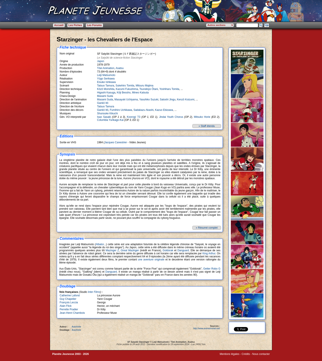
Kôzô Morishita (105, 89)
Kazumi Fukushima (127, 89)
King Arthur (209, 253)
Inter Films (94, 292)
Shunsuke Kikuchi (107, 113)
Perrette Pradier (69, 309)
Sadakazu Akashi (143, 109)
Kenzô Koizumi (185, 99)
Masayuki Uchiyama (126, 99)
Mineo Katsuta (140, 92)
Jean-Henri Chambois (72, 312)
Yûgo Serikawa (106, 78)
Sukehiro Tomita (125, 85)
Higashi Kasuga (106, 92)
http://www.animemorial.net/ (206, 328)
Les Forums (94, 25)
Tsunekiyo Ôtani (148, 89)
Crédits (246, 354)
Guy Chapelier (68, 298)
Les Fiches (75, 25)
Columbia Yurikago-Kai (110, 119)
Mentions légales (229, 354)
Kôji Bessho (124, 92)
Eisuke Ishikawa (106, 82)
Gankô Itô (102, 103)
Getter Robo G (211, 268)
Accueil (59, 25)
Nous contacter (261, 354)
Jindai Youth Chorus (171, 116)
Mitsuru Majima (144, 85)
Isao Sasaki (104, 116)
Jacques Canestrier (115, 142)
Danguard (183, 250)
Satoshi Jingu (167, 99)
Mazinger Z (112, 250)
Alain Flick (66, 305)
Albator (100, 244)
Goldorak (168, 250)
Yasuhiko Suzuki (148, 99)
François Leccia (69, 302)
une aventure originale (151, 259)
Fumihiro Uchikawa (121, 109)
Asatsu (120, 68)
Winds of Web (228, 357)
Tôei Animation (105, 68)
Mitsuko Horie (202, 116)
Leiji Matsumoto (106, 75)
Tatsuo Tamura (105, 85)
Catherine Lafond (70, 295)
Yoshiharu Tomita (169, 89)
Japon (100, 61)
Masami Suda (105, 96)
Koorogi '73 (133, 116)
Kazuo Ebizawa (164, 109)
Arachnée (76, 327)
